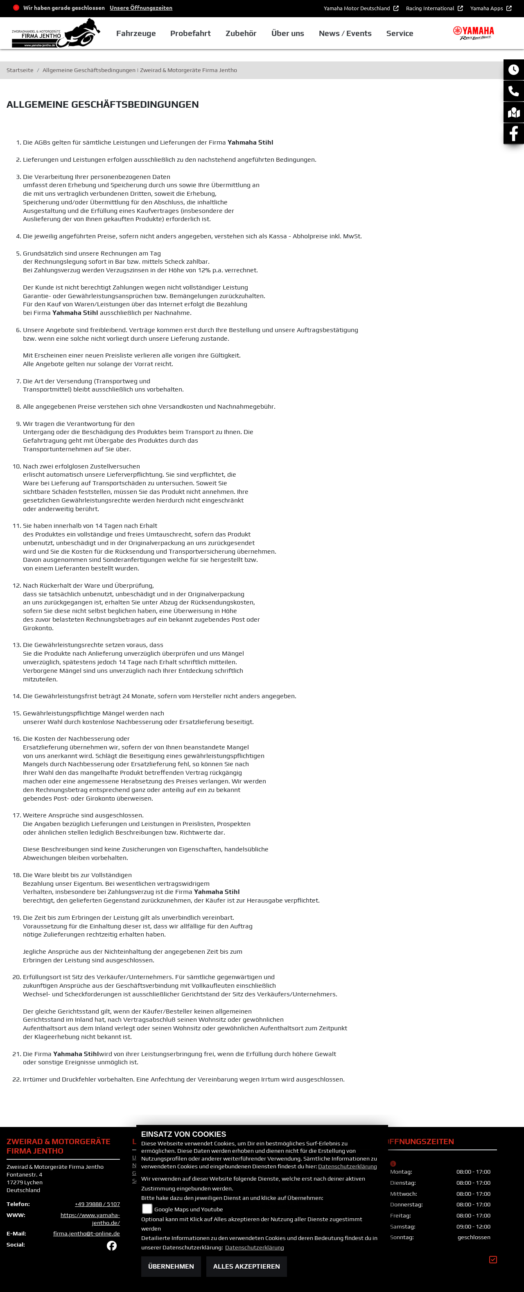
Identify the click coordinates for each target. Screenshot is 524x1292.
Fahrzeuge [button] (136, 33)
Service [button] (399, 33)
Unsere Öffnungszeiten (141, 7)
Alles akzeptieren (246, 1266)
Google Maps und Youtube (188, 1209)
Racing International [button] (431, 8)
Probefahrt (190, 33)
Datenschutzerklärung (347, 1166)
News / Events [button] (345, 33)
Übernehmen (171, 1266)
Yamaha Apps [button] (487, 8)
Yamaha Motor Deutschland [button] (357, 8)
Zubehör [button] (241, 33)
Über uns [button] (287, 33)
